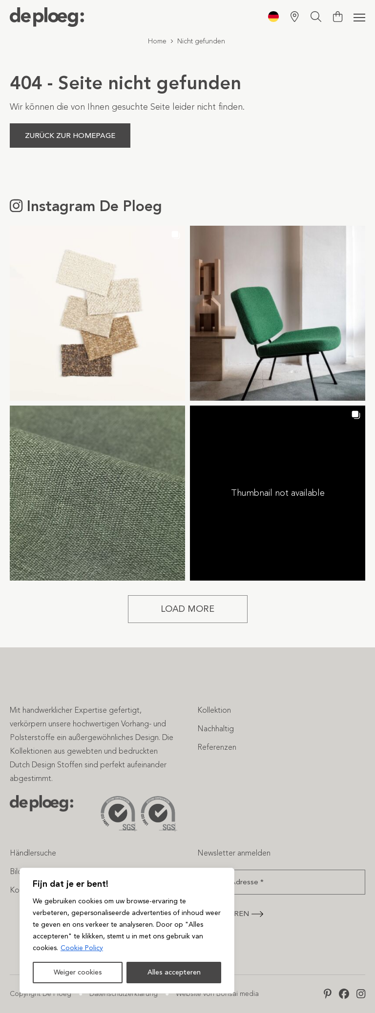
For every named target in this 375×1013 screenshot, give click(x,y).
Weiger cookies (78, 972)
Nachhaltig (215, 728)
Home (157, 41)
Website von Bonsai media (217, 994)
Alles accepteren (174, 972)
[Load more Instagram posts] (188, 609)
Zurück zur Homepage (70, 135)
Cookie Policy (82, 948)
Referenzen (216, 747)
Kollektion (214, 710)
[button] (97, 313)
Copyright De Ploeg (40, 994)
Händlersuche (33, 852)
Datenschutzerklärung (123, 994)
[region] (127, 931)
